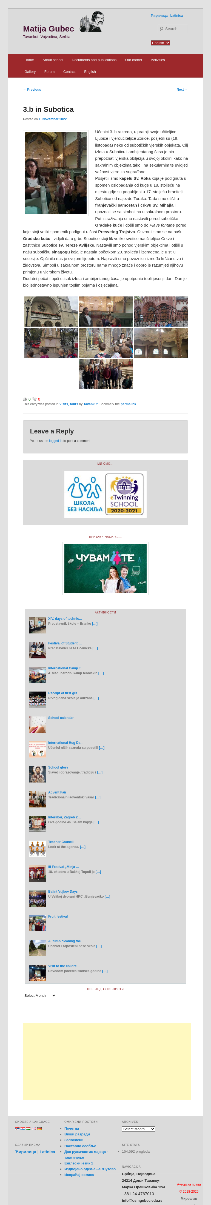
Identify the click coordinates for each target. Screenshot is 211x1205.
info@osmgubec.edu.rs (142, 1200)
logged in (55, 441)
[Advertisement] (107, 1061)
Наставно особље (80, 1146)
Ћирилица (159, 16)
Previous (32, 90)
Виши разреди (77, 1134)
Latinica (176, 16)
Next (182, 90)
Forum (49, 72)
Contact (69, 72)
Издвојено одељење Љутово (90, 1169)
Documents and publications (94, 60)
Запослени (73, 1140)
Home (29, 60)
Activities (158, 60)
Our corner (133, 60)
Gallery (30, 72)
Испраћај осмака (79, 1175)
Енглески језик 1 (78, 1163)
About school (52, 60)
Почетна (71, 1128)
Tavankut (91, 404)
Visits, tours (68, 404)
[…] (95, 624)
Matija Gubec (48, 28)
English (90, 72)
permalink (128, 404)
